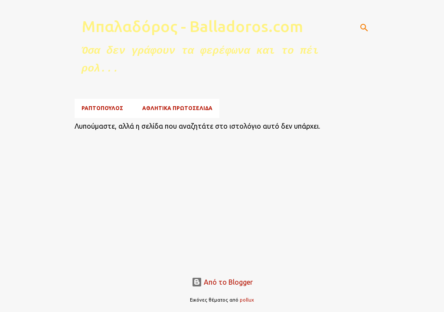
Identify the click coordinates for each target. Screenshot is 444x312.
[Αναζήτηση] (364, 27)
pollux (247, 299)
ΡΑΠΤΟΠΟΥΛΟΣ (102, 108)
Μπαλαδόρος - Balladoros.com (192, 26)
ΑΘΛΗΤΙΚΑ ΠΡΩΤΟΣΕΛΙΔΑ (177, 108)
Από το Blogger (222, 282)
